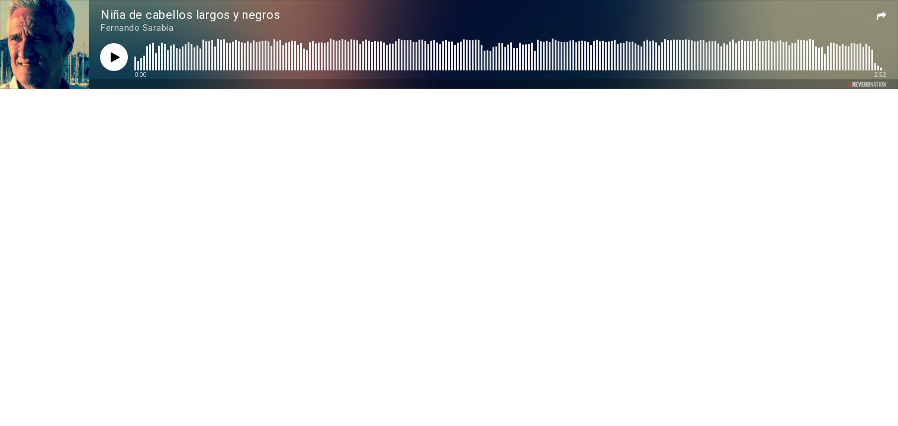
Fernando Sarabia (137, 27)
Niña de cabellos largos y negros (190, 15)
